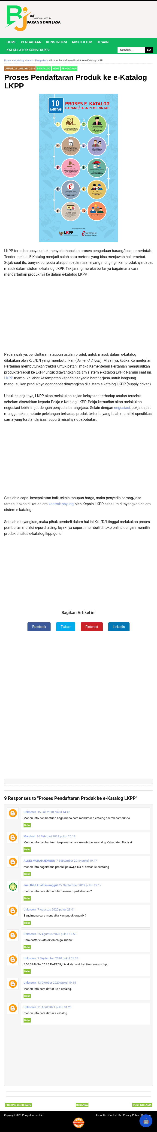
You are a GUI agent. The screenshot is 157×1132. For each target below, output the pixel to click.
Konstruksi (56, 42)
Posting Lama (142, 1105)
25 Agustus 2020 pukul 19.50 (56, 934)
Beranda (82, 1105)
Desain (103, 42)
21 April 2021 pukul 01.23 (54, 1007)
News (55, 68)
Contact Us (114, 1115)
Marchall (29, 836)
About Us (101, 1115)
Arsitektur (82, 42)
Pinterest (91, 627)
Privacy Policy (131, 1115)
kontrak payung (61, 504)
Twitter (66, 627)
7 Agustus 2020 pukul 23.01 (56, 909)
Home (11, 42)
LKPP (9, 378)
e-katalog (44, 68)
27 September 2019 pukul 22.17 (80, 885)
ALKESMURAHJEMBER (39, 861)
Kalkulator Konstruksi (28, 50)
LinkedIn (119, 627)
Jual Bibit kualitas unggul (41, 885)
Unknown (30, 812)
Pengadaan (31, 42)
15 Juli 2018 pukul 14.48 (53, 812)
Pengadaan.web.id (32, 1115)
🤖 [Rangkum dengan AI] (146, 1121)
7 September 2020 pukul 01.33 (57, 958)
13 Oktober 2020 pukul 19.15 (56, 983)
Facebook (39, 627)
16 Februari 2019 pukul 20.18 (56, 836)
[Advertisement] (78, 314)
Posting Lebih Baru (18, 1105)
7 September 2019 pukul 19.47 (76, 861)
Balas (27, 825)
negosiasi (122, 407)
